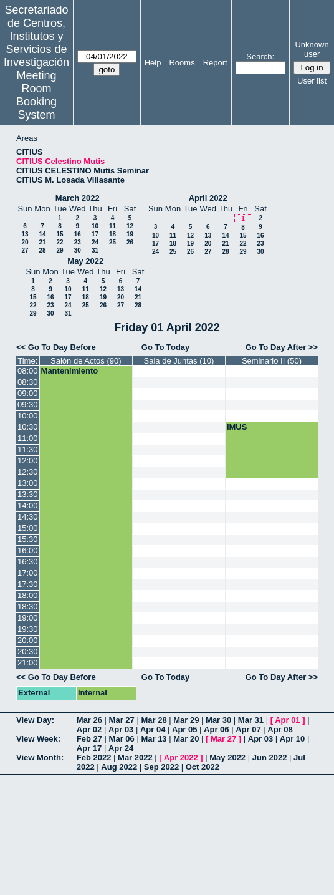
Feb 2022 (94, 757)
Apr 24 (120, 748)
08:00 (27, 370)
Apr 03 (120, 729)
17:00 (27, 573)
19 (129, 234)
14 (42, 234)
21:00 (27, 662)
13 (24, 234)
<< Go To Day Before (56, 347)
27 (24, 250)
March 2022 (77, 198)
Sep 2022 (161, 767)
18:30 (27, 606)
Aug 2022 (119, 767)
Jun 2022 (269, 757)
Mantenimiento (69, 370)
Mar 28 (153, 720)
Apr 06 (216, 729)
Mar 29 (186, 720)
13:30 (27, 494)
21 (42, 242)
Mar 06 (122, 738)
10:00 (27, 415)
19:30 (27, 629)
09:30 (27, 404)
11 (112, 226)
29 (59, 250)
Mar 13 (153, 738)
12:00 (27, 460)
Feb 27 (89, 738)
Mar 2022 (135, 757)
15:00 (27, 528)
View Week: (38, 738)
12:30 (27, 472)
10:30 (27, 427)
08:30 (27, 382)
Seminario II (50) (272, 360)
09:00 (27, 393)
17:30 (27, 584)
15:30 (27, 539)
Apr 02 (89, 729)
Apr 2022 (181, 757)
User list (312, 80)
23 (77, 242)
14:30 (27, 516)
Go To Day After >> (282, 347)
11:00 (27, 438)
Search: (260, 56)
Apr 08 (279, 729)
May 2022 (85, 261)
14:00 (27, 505)
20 (24, 242)
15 (59, 234)
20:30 (27, 651)
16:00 (27, 550)
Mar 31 (251, 720)
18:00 (27, 595)
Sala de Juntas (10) (179, 360)
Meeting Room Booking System (36, 95)
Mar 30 (218, 720)
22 (59, 242)
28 (42, 250)
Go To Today (165, 347)
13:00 (27, 483)
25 (112, 242)
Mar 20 (186, 738)
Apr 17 (89, 748)
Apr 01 (287, 720)
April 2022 (208, 198)
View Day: (35, 720)
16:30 (27, 561)
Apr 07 (248, 729)
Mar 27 (122, 720)
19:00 (27, 617)
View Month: (40, 757)
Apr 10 (292, 738)
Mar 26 (89, 720)
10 (95, 226)
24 (95, 242)
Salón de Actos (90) (85, 360)
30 (77, 250)
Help (153, 62)
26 (129, 242)
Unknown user (311, 49)
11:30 (27, 449)
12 (129, 226)
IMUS (237, 427)
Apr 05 (184, 729)
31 (95, 250)
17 (95, 234)
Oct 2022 (202, 767)
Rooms (181, 62)
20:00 (27, 640)
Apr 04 (152, 729)
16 (77, 234)
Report (215, 62)
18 (112, 234)
